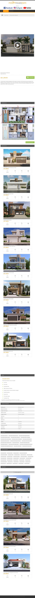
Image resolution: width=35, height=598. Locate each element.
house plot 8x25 (21, 463)
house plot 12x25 (23, 454)
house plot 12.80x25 (24, 456)
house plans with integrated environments (26, 444)
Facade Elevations (7, 392)
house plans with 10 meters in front (6, 442)
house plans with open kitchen (5, 437)
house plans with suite (4, 435)
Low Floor (5, 382)
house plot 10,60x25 (4, 454)
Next (33, 45)
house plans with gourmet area (13, 435)
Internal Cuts (6, 394)
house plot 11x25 (10, 454)
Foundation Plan (6, 398)
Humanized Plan (6, 386)
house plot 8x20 (15, 463)
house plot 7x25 (9, 463)
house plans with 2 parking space (14, 444)
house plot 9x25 (27, 463)
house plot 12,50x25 (16, 456)
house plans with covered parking (6, 439)
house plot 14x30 (3, 458)
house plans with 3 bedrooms (15, 437)
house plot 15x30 (9, 458)
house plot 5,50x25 (4, 461)
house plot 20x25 (22, 458)
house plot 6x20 (16, 461)
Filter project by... (17, 472)
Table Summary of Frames (8, 388)
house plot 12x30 (3, 456)
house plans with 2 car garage (25, 437)
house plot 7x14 (27, 461)
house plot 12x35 (9, 456)
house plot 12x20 (17, 454)
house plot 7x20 (3, 463)
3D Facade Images (7, 396)
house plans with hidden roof (27, 439)
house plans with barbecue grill (24, 442)
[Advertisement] (17, 25)
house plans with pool (15, 442)
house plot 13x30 (30, 456)
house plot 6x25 (22, 461)
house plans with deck (4, 444)
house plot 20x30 (28, 458)
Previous (2, 45)
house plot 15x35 (16, 458)
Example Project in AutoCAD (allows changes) (11, 390)
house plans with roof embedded (17, 439)
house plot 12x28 (29, 454)
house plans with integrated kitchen (24, 435)
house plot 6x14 (10, 461)
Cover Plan (5, 384)
